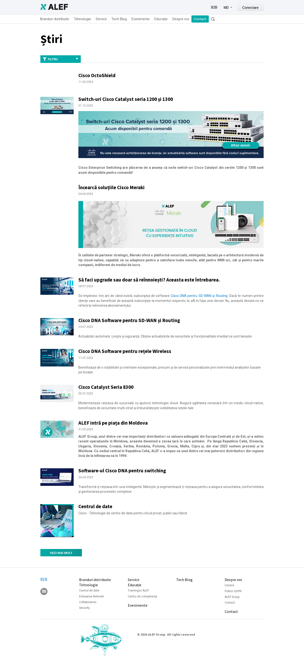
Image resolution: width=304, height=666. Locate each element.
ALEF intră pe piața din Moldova (113, 423)
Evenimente (141, 19)
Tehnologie (82, 19)
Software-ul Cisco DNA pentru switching (122, 470)
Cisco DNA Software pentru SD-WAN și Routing (129, 320)
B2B (214, 7)
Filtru (60, 59)
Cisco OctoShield (96, 75)
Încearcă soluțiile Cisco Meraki (111, 187)
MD (226, 7)
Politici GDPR (233, 591)
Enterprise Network (91, 596)
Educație (161, 19)
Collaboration (87, 602)
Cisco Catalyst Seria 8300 (105, 387)
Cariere (229, 585)
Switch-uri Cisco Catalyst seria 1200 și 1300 (125, 99)
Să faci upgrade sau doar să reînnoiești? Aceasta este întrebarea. (149, 280)
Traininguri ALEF (138, 590)
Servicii (101, 19)
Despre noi (180, 19)
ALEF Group (232, 597)
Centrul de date (95, 506)
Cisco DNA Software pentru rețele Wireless (124, 351)
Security (84, 608)
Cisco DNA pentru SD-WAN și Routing (199, 296)
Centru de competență (142, 596)
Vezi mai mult (61, 553)
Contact (200, 19)
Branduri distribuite (54, 19)
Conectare (250, 7)
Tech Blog (119, 19)
